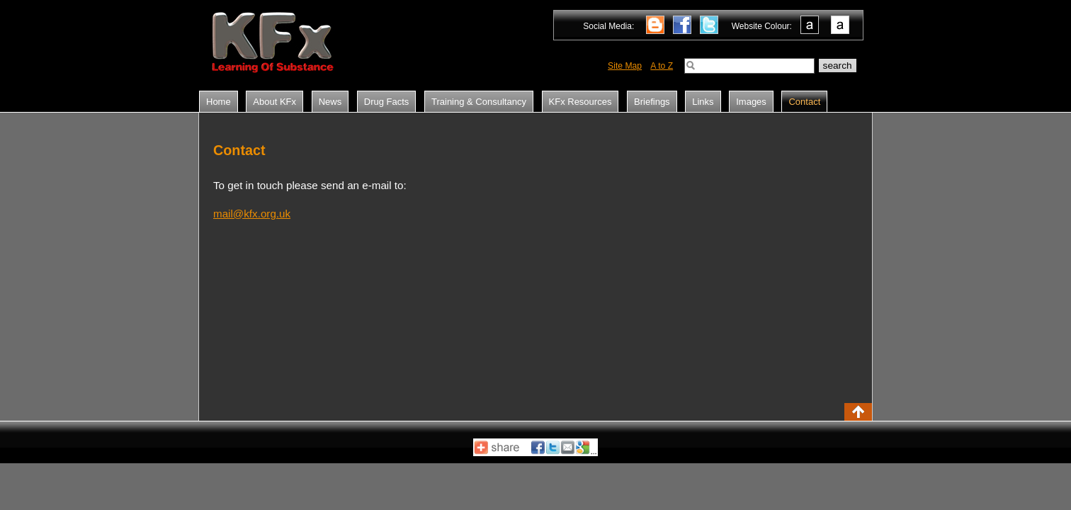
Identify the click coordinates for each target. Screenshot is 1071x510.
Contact (804, 101)
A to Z (661, 66)
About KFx (274, 101)
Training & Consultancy (478, 101)
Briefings (652, 101)
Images (751, 101)
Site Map (625, 66)
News (330, 101)
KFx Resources (580, 101)
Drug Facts (386, 101)
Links (702, 101)
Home (218, 101)
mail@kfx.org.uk (251, 214)
